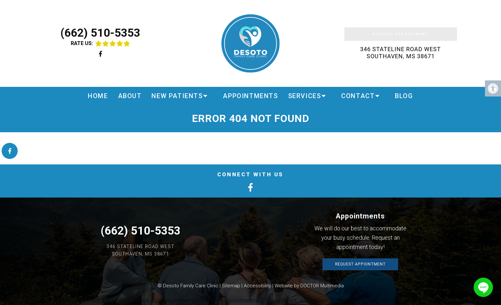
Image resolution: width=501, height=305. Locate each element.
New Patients (177, 96)
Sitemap (231, 286)
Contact (358, 96)
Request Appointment (400, 34)
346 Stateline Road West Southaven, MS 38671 (400, 53)
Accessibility (257, 286)
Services (304, 96)
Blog (404, 96)
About (130, 96)
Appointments (250, 96)
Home (98, 96)
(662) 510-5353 (100, 33)
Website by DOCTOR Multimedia (309, 286)
